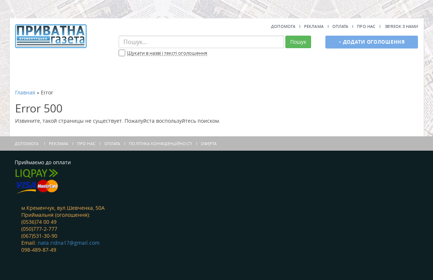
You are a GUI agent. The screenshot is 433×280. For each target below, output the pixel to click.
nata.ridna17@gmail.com (69, 242)
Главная (25, 92)
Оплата (340, 26)
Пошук (298, 41)
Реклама (314, 26)
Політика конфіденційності (160, 143)
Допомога (283, 26)
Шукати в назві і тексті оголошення (167, 53)
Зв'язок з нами (401, 26)
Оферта (209, 143)
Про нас (366, 26)
